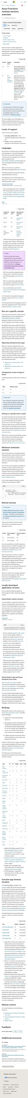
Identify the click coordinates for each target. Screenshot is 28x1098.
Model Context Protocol (4, 807)
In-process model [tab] (18, 185)
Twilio (3, 844)
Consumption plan (6, 938)
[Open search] (21, 2)
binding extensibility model (11, 713)
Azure (7, 5)
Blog (4, 1087)
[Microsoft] (14, 2)
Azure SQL (4, 779)
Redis (3, 820)
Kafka (3, 798)
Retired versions (16, 114)
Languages (5, 37)
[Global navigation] (1, 2)
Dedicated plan (5, 932)
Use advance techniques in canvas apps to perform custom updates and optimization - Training (13, 1047)
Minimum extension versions (9, 41)
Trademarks (13, 1091)
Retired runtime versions (14, 306)
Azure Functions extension (8, 686)
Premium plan (5, 930)
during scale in (13, 966)
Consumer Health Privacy (9, 1089)
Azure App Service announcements (15, 443)
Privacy (16, 1087)
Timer (3, 842)
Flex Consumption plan (7, 927)
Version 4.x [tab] (4, 619)
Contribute (10, 1087)
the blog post (15, 249)
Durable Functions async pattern (15, 955)
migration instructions (14, 408)
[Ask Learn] (22, 5)
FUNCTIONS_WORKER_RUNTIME (10, 161)
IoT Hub (4, 795)
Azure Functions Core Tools (9, 682)
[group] (14, 493)
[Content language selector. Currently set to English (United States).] (10, 1074)
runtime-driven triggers (15, 869)
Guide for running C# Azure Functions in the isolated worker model (14, 196)
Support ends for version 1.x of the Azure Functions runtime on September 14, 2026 (15, 859)
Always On (7, 976)
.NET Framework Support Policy (19, 233)
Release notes (8, 1020)
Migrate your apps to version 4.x (17, 861)
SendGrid (4, 826)
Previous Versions (15, 1084)
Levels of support (7, 36)
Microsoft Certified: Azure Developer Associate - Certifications (13, 1056)
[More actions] (25, 5)
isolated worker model (18, 633)
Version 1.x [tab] (10, 619)
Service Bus (5, 828)
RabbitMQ (4, 823)
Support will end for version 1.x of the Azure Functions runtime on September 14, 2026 (13, 512)
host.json (4, 887)
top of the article (21, 169)
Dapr (3, 782)
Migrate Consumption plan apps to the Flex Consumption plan (13, 266)
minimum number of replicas (17, 983)
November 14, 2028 (20, 218)
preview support (17, 639)
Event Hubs (5, 788)
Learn (3, 5)
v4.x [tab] (3, 203)
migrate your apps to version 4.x (14, 516)
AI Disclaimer (6, 1084)
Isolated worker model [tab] (7, 185)
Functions (12, 5)
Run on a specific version (8, 39)
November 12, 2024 (14, 666)
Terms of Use (6, 1091)
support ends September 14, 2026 (9, 80)
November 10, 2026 (20, 223)
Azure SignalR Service (4, 833)
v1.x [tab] (6, 203)
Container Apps (6, 935)
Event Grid (4, 785)
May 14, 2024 (19, 284)
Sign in (25, 2)
